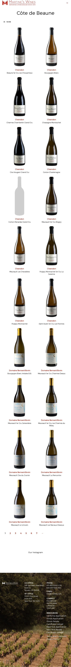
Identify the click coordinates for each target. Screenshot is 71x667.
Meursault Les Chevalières (19, 272)
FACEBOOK (51, 601)
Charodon (19, 70)
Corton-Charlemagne (51, 172)
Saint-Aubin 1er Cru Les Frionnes (51, 324)
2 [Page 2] (10, 533)
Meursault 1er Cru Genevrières (19, 423)
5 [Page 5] (26, 533)
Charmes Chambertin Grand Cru (19, 123)
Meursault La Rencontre (51, 475)
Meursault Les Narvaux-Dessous (51, 525)
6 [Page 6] (31, 533)
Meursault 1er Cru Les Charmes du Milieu (51, 424)
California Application (56, 616)
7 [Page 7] (36, 533)
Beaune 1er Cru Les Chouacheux (19, 73)
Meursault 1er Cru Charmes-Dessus (51, 373)
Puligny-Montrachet (19, 324)
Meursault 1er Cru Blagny (51, 222)
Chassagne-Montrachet (51, 123)
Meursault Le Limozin (19, 525)
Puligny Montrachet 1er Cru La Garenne (51, 273)
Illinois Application (55, 618)
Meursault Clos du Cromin (19, 475)
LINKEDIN (51, 606)
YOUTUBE (51, 608)
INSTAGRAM (52, 603)
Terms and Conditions (57, 636)
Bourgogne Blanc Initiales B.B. (19, 373)
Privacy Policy (53, 639)
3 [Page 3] (15, 533)
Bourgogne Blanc (51, 73)
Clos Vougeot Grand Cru (19, 172)
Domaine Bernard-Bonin (19, 370)
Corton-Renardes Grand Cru (19, 222)
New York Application (56, 627)
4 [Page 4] (21, 533)
